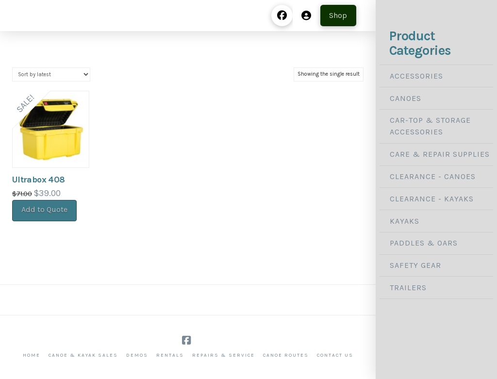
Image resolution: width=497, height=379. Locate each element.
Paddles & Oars (424, 242)
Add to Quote (44, 209)
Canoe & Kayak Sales (83, 355)
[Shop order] (51, 74)
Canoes (405, 98)
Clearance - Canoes (433, 176)
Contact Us (335, 355)
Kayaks (404, 221)
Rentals (170, 355)
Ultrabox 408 (38, 179)
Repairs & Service (223, 355)
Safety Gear (415, 265)
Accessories (416, 76)
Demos (137, 355)
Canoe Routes (286, 355)
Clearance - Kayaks (432, 198)
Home (31, 355)
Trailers (408, 287)
